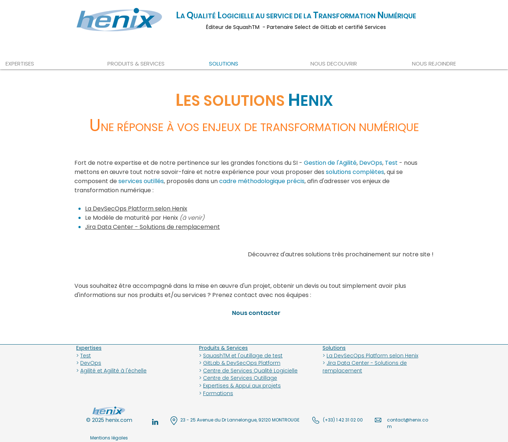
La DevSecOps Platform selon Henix (372, 355)
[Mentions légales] (109, 438)
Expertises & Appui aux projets (242, 385)
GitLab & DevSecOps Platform (241, 363)
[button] (355, 63)
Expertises (89, 348)
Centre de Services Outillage (240, 378)
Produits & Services (223, 348)
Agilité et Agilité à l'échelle (113, 370)
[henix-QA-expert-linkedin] (155, 421)
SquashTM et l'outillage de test (243, 355)
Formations (218, 393)
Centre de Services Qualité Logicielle (250, 370)
